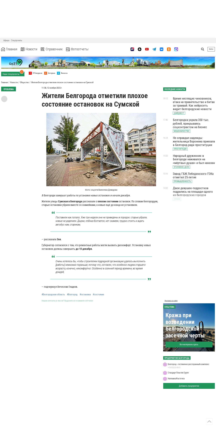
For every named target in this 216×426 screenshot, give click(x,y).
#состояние (98, 294)
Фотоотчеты (77, 49)
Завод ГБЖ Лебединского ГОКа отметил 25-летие (193, 175)
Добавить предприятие (189, 386)
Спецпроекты (16, 40)
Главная (9, 49)
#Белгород (72, 294)
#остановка (85, 294)
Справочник (52, 49)
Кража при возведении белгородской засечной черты (185, 325)
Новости (29, 49)
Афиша (6, 40)
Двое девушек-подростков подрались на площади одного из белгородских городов (193, 191)
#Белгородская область (53, 294)
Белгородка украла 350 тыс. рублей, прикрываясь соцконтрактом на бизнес (191, 123)
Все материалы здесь (189, 344)
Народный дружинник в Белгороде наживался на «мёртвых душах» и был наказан (194, 159)
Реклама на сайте (171, 301)
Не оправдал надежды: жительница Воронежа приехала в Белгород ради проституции (194, 141)
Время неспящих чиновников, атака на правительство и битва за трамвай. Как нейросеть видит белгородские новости (194, 104)
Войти (211, 49)
